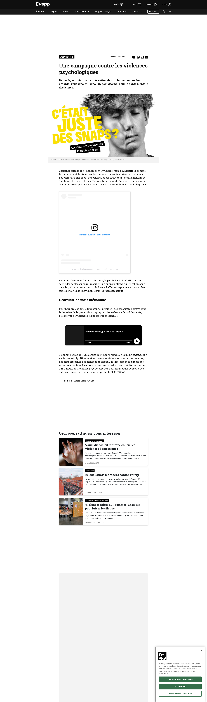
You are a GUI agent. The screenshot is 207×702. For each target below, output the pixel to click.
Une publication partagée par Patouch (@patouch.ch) (95, 269)
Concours (121, 11)
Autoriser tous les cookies (180, 688)
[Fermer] (201, 659)
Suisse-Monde (82, 11)
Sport (66, 11)
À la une (40, 11)
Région (53, 11)
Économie (137, 11)
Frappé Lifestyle (103, 11)
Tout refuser (180, 695)
